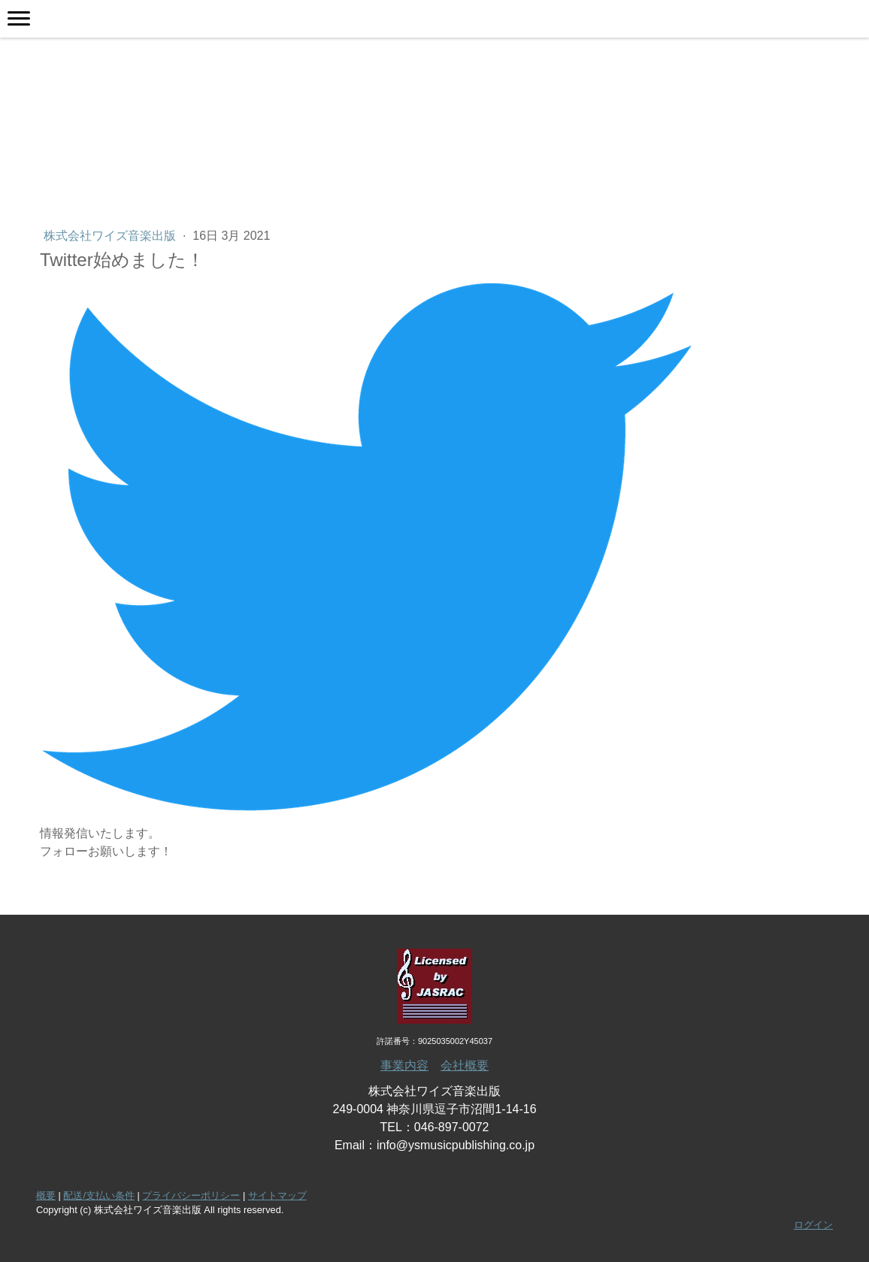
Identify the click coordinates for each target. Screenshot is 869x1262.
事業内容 (404, 1065)
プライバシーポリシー (191, 1195)
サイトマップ (277, 1195)
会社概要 (465, 1065)
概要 (46, 1195)
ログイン (813, 1224)
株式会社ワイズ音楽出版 (111, 235)
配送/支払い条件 (99, 1195)
